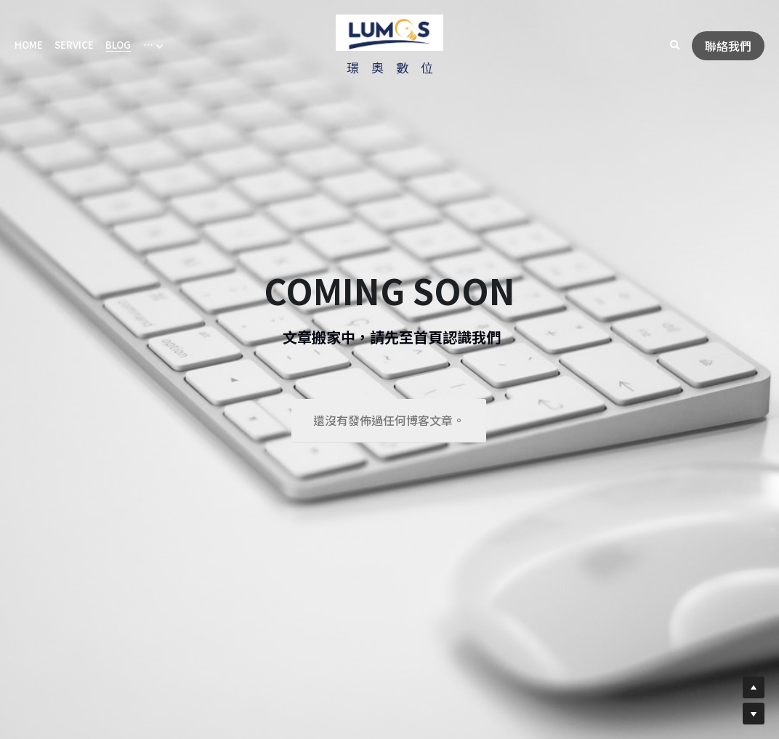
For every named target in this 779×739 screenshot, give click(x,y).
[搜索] (675, 45)
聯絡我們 (728, 45)
